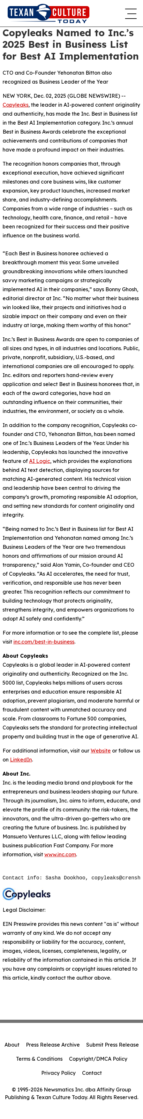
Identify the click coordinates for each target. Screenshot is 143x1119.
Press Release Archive (53, 1044)
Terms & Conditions (39, 1059)
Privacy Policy (58, 1073)
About (11, 1044)
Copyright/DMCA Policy (98, 1059)
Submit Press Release (112, 1044)
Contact (92, 1073)
